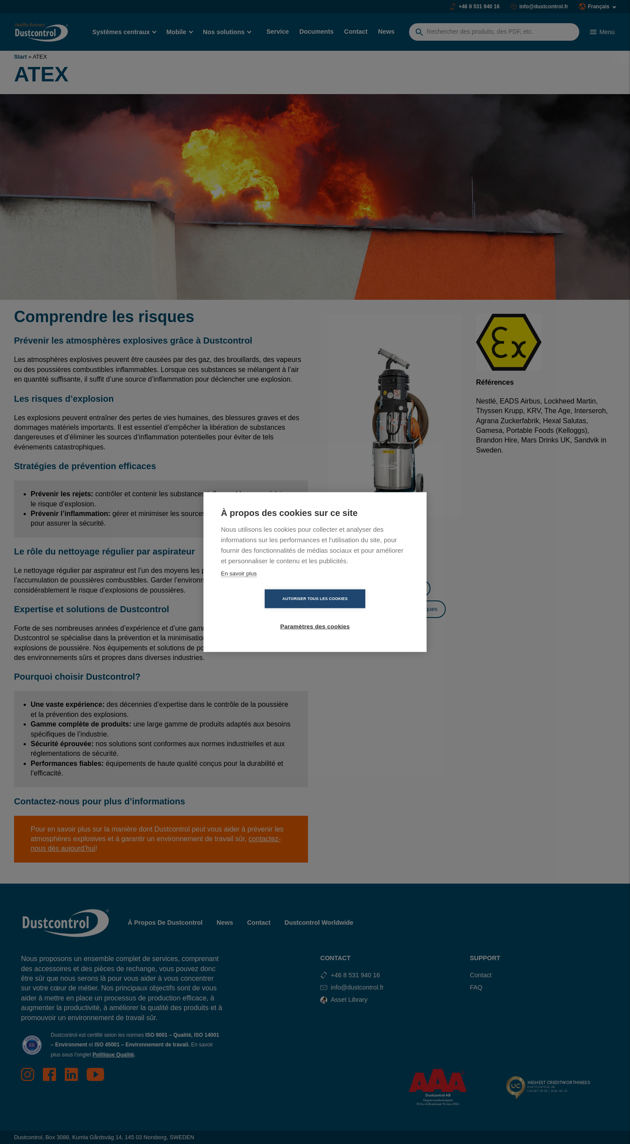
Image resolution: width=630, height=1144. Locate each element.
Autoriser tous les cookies (264, 612)
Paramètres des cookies (365, 612)
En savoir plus (239, 587)
